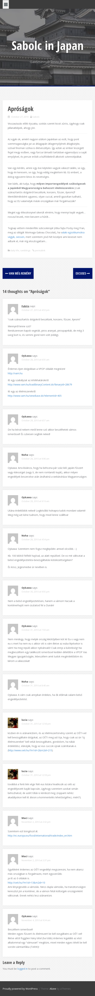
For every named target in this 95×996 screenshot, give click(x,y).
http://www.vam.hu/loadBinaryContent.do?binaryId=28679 (40, 384)
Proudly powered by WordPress (20, 988)
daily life (14, 250)
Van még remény (18, 273)
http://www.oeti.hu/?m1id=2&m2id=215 (30, 750)
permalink (39, 250)
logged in (22, 968)
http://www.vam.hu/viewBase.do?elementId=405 (35, 395)
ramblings (25, 250)
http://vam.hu (15, 373)
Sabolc (35, 116)
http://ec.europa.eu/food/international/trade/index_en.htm (40, 835)
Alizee (53, 988)
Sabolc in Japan (48, 45)
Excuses (83, 273)
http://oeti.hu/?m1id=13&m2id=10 (26, 882)
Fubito (25, 306)
